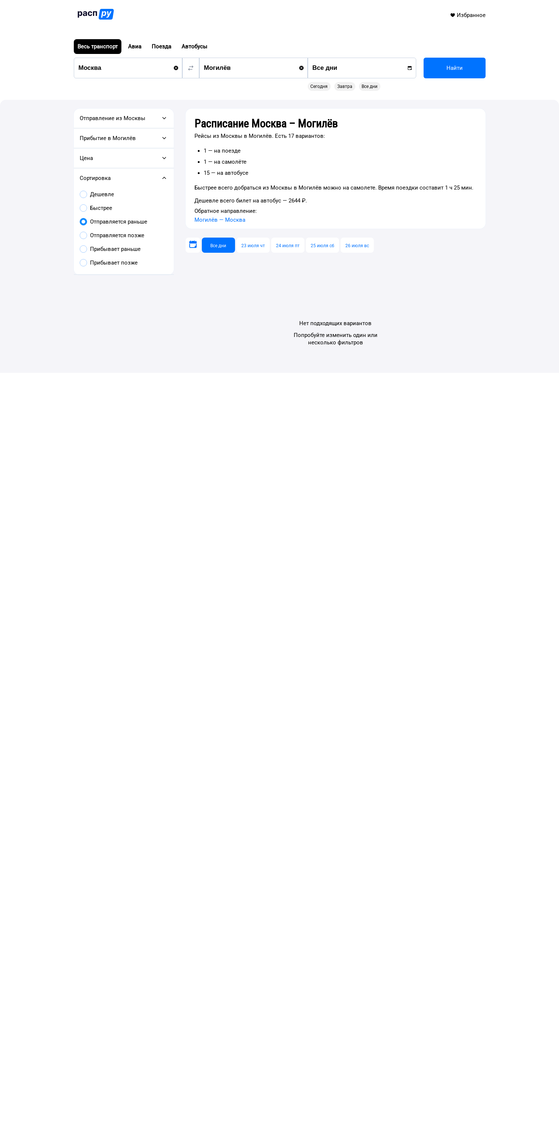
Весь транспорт (97, 46)
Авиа (134, 46)
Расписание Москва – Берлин (149, 829)
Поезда (161, 46)
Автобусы (194, 46)
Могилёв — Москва (219, 220)
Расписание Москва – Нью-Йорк (153, 814)
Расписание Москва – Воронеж (151, 784)
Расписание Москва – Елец (319, 770)
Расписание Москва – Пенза (321, 784)
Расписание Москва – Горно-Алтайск (332, 777)
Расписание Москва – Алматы (150, 807)
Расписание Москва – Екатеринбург (157, 755)
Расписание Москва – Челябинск (327, 748)
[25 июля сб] (322, 245)
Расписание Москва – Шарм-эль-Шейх (160, 799)
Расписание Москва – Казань (322, 740)
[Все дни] (218, 245)
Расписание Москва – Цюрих (148, 821)
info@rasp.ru (125, 1103)
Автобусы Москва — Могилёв (149, 715)
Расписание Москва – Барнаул (150, 792)
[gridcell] (353, 118)
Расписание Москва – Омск (146, 777)
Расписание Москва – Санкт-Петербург (334, 755)
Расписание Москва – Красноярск (155, 770)
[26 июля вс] (357, 245)
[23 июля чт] (253, 245)
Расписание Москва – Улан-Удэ (324, 762)
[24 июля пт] (287, 245)
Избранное (468, 15)
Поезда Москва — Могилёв (146, 706)
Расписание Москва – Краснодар (154, 762)
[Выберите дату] (193, 245)
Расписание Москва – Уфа (145, 748)
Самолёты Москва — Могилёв (150, 697)
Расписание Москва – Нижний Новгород (164, 740)
